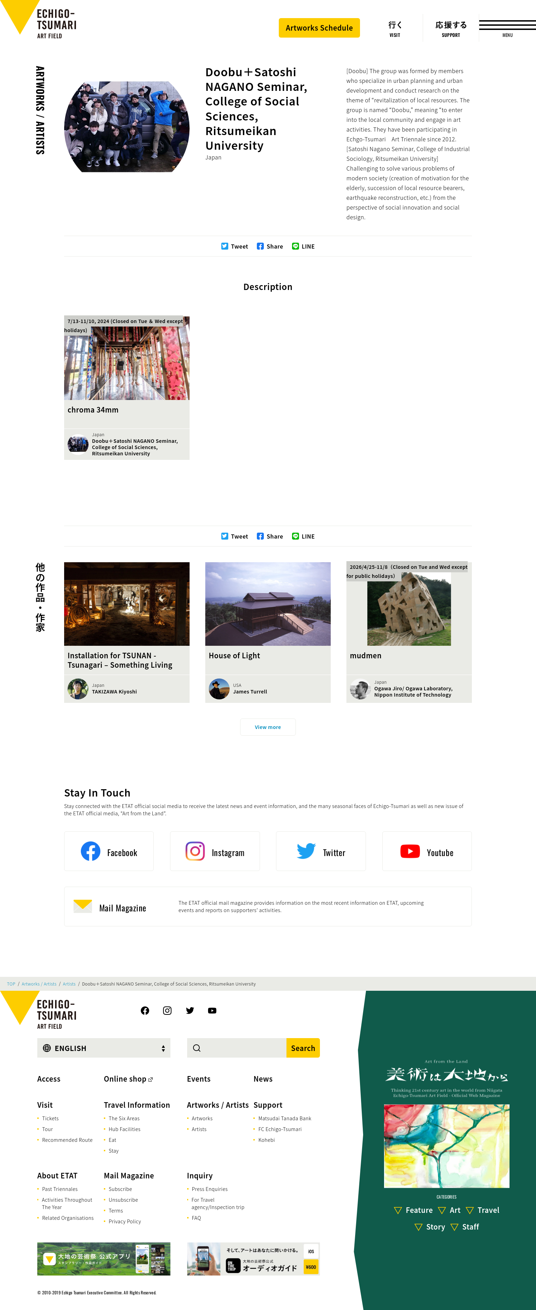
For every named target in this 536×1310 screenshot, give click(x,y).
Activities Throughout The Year (67, 1203)
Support (268, 1105)
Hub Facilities (124, 1128)
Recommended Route (67, 1139)
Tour (47, 1128)
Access (49, 1079)
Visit (45, 1105)
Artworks (202, 1118)
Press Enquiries (210, 1188)
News (263, 1079)
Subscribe (120, 1188)
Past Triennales (60, 1188)
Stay (114, 1150)
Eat (112, 1139)
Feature (419, 1210)
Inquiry (200, 1175)
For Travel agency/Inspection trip (218, 1203)
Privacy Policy (125, 1221)
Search (303, 1048)
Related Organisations (68, 1217)
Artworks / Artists (40, 110)
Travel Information (137, 1105)
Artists (69, 984)
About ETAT (57, 1175)
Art (455, 1210)
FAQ (196, 1217)
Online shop (125, 1079)
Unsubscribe (123, 1199)
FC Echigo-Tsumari (280, 1128)
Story (435, 1227)
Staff (470, 1227)
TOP (11, 984)
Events (199, 1079)
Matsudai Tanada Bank (284, 1118)
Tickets (50, 1118)
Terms (116, 1210)
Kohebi (266, 1139)
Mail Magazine (129, 1175)
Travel (489, 1210)
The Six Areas (124, 1118)
